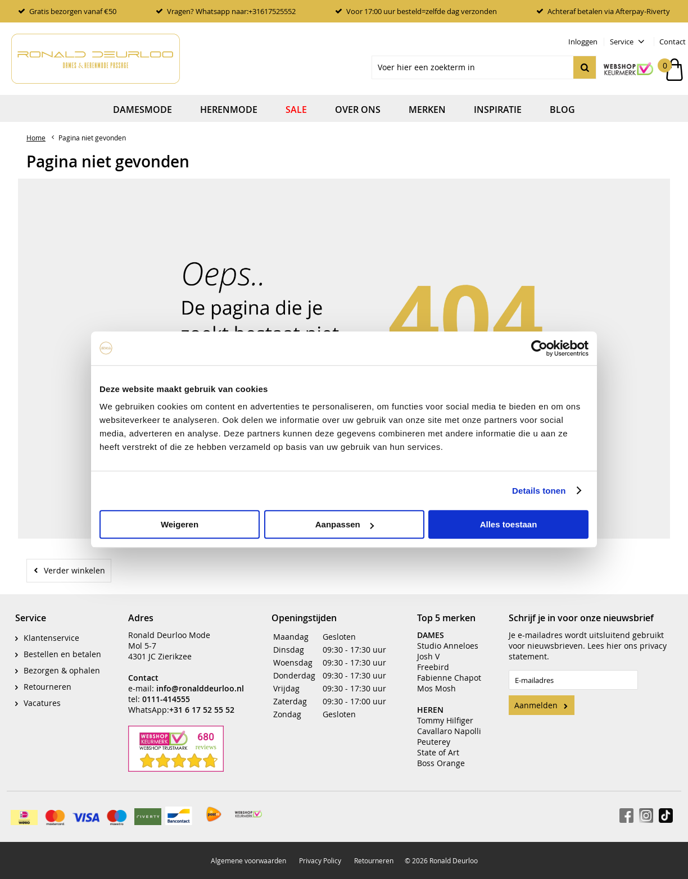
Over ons (358, 109)
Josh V (428, 656)
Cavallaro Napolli (449, 731)
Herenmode (228, 109)
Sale (296, 109)
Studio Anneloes (447, 645)
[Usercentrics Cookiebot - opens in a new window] (539, 348)
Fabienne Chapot (449, 677)
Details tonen (538, 490)
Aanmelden (536, 705)
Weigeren (179, 524)
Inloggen (583, 42)
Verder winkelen (74, 570)
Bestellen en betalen (62, 654)
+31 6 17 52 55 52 (201, 709)
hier (614, 645)
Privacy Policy (320, 860)
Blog (562, 109)
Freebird (433, 667)
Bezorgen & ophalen (62, 670)
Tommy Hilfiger (445, 720)
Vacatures (42, 703)
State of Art (438, 752)
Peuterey (433, 741)
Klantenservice (51, 637)
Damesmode (142, 109)
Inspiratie (498, 109)
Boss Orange (441, 763)
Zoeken (584, 67)
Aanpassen (344, 524)
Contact (672, 42)
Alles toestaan (508, 524)
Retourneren (47, 686)
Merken (427, 109)
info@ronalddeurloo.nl (200, 688)
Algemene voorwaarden (248, 860)
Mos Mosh (436, 688)
